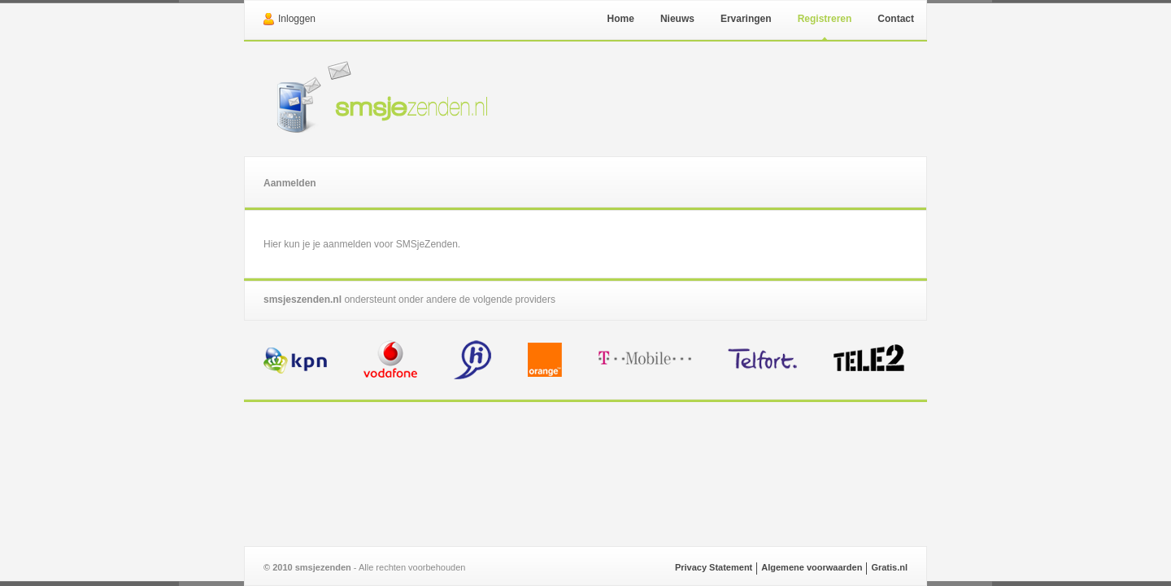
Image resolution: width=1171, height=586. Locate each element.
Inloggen (297, 18)
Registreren (825, 18)
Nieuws (677, 18)
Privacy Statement (713, 567)
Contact (895, 18)
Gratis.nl (889, 567)
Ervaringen (746, 18)
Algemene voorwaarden (811, 567)
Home (620, 18)
